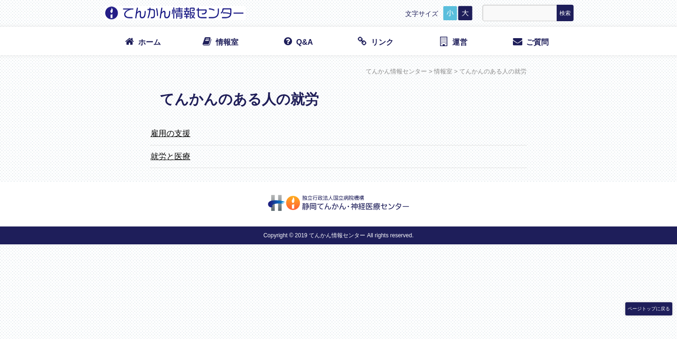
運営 (452, 41)
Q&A (297, 41)
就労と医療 (170, 156)
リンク (375, 41)
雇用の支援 (170, 133)
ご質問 (530, 41)
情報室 (219, 41)
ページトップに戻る (649, 308)
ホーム (142, 41)
